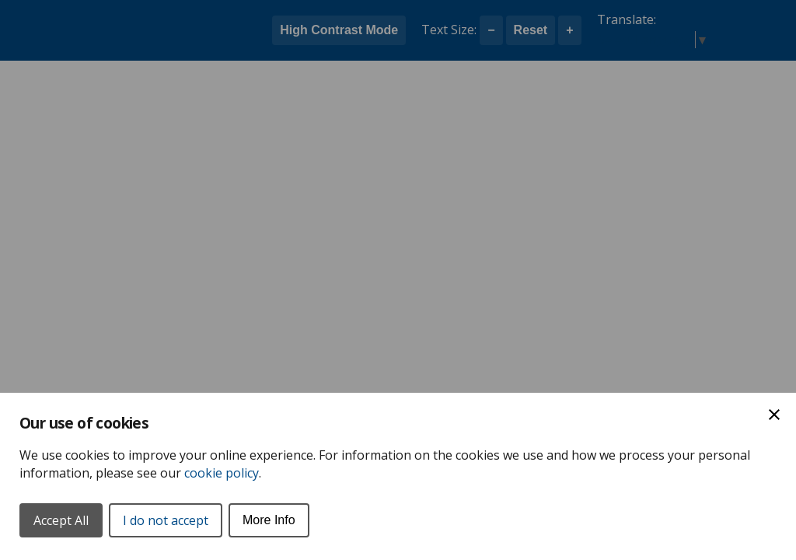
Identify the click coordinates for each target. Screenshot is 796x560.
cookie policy (221, 472)
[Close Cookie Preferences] (774, 414)
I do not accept (165, 520)
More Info (269, 520)
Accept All (61, 520)
